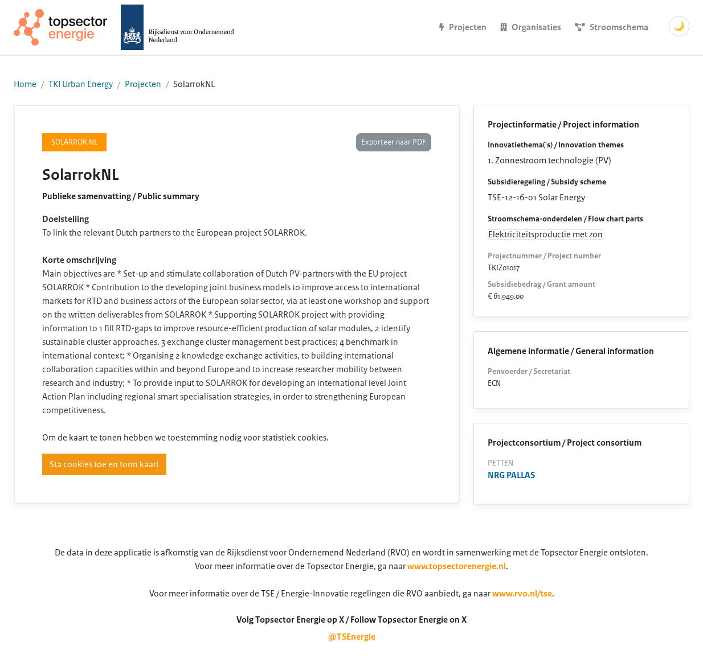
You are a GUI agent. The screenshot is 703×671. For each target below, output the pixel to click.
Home (25, 84)
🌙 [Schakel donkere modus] (679, 26)
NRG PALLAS (511, 475)
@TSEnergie (351, 636)
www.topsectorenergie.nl (456, 566)
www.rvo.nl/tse (522, 593)
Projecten (143, 84)
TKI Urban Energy (80, 84)
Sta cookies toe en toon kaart (104, 464)
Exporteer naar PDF (393, 142)
